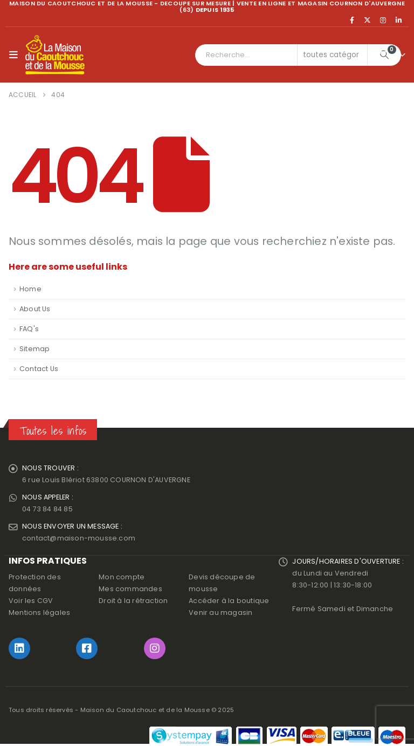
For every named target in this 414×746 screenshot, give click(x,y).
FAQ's (29, 328)
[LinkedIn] (398, 20)
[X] (368, 20)
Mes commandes (130, 588)
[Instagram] (383, 20)
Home (30, 288)
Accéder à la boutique (229, 600)
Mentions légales (39, 612)
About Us (35, 308)
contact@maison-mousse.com (78, 538)
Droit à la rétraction (133, 600)
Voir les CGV (31, 600)
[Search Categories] (333, 55)
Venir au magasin (220, 612)
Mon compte (121, 576)
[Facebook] (352, 20)
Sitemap (34, 348)
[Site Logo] (55, 55)
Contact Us (38, 368)
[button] (16, 55)
